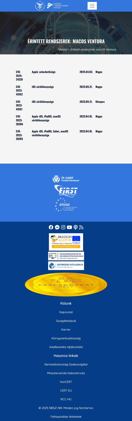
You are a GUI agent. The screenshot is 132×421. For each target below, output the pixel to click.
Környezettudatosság (66, 338)
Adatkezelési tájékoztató (66, 347)
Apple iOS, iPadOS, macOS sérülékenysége (46, 118)
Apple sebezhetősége (44, 72)
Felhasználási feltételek (66, 416)
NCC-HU (66, 399)
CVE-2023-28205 (19, 135)
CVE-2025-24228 (19, 75)
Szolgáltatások (66, 321)
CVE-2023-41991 (19, 105)
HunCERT (66, 382)
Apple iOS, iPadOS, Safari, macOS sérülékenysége (50, 133)
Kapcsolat (66, 312)
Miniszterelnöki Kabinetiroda (66, 373)
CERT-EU (66, 390)
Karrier (66, 329)
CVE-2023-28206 (19, 120)
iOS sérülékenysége (43, 87)
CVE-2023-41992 (19, 90)
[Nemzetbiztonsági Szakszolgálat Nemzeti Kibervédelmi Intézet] (51, 6)
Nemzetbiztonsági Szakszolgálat (66, 364)
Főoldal (62, 49)
